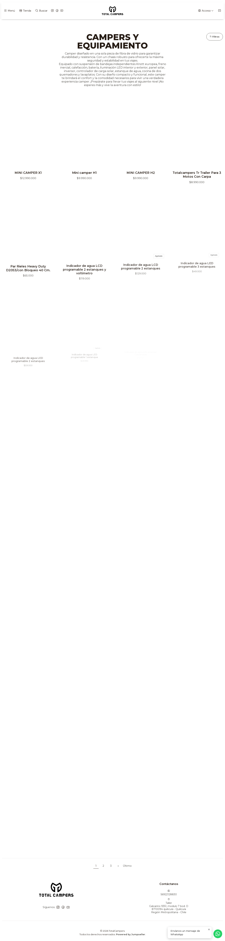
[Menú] (9, 10)
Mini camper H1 (84, 173)
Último (127, 866)
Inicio (94, 24)
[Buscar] (41, 10)
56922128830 (169, 893)
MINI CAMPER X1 (28, 173)
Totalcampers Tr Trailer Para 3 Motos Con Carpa (197, 175)
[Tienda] (24, 10)
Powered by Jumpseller (130, 935)
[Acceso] (205, 10)
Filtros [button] (213, 37)
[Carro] (219, 10)
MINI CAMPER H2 (141, 173)
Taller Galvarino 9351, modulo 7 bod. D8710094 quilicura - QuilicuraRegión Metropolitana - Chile (168, 907)
